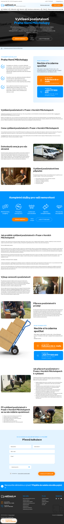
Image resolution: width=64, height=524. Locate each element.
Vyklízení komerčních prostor (29, 503)
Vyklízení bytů (25, 506)
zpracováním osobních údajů (24, 473)
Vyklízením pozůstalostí (6, 113)
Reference (43, 5)
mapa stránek (11, 515)
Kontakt (48, 5)
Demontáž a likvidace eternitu (29, 498)
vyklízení (56, 113)
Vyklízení (27, 509)
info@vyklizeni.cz (59, 1)
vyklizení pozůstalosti (15, 289)
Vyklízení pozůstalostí (27, 507)
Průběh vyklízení (45, 501)
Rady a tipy (44, 503)
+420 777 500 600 (49, 1)
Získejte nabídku (45, 498)
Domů (1, 48)
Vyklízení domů (26, 504)
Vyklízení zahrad (26, 500)
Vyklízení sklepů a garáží (27, 501)
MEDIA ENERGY (60, 515)
